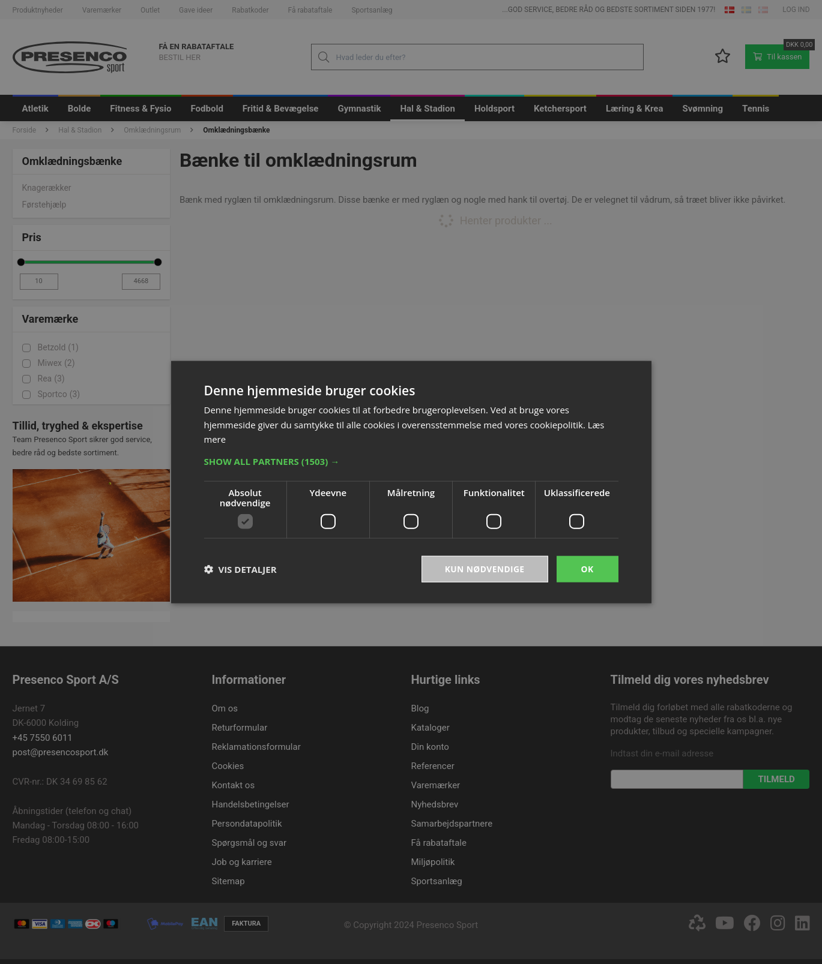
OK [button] (587, 568)
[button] (411, 460)
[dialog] (411, 482)
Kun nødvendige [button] (484, 568)
